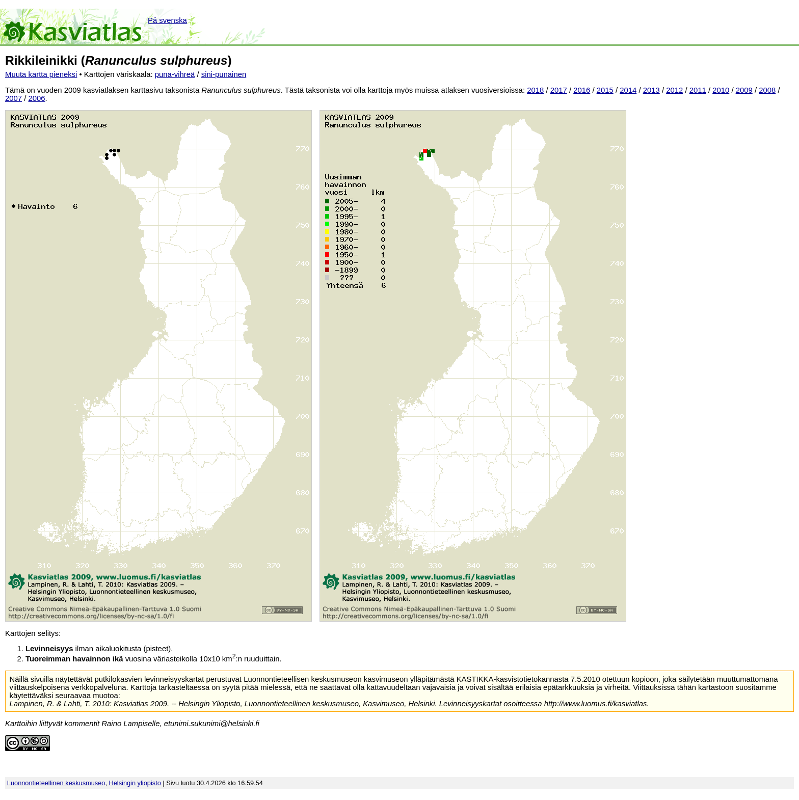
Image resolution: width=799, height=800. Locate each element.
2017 (558, 90)
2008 (767, 90)
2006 (37, 98)
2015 (605, 90)
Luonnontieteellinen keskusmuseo (56, 783)
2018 (535, 90)
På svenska (167, 20)
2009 (744, 90)
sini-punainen (224, 74)
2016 (581, 90)
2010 (720, 90)
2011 (697, 90)
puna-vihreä (175, 74)
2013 (651, 90)
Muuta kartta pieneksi (41, 74)
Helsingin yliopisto (135, 783)
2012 (674, 90)
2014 (628, 90)
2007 (13, 98)
